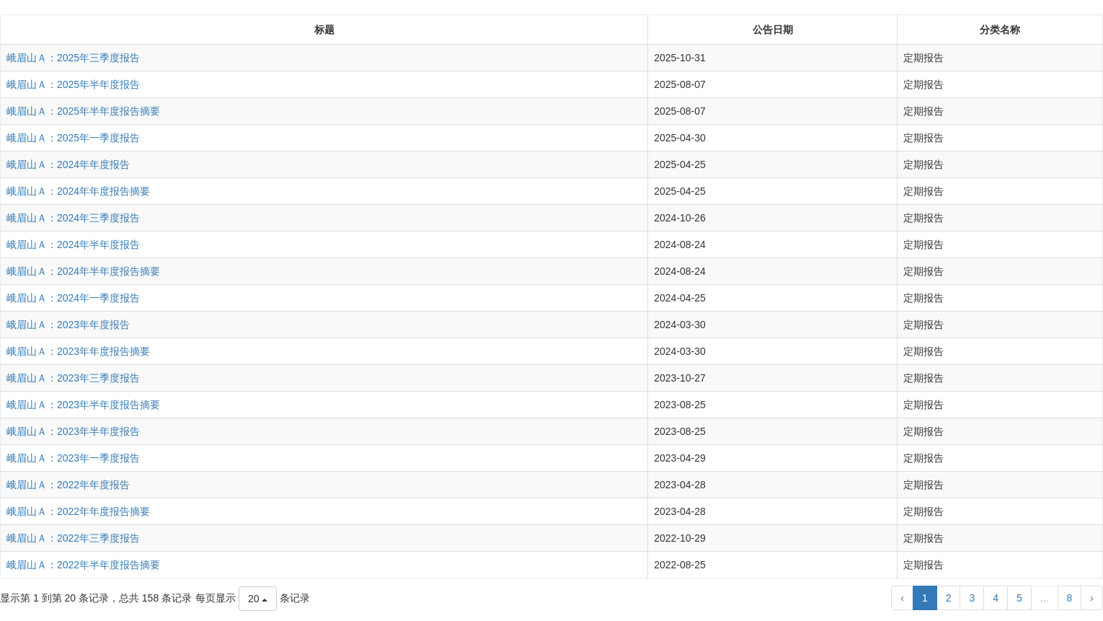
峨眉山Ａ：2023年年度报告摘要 (78, 351)
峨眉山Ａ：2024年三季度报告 (73, 218)
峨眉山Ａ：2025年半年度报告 (73, 84)
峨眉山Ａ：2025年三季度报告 (73, 57)
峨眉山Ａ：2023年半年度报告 (73, 431)
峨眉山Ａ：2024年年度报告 (68, 164)
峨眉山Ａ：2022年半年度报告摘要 (83, 565)
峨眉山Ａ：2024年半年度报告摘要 (83, 271)
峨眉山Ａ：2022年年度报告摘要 (78, 511)
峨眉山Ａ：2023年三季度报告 (73, 378)
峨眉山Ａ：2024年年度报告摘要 (78, 191)
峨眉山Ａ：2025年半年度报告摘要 (83, 111)
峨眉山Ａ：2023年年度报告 (68, 324)
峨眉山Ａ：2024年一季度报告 (73, 298)
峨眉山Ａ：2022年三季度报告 (73, 538)
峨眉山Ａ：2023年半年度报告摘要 (83, 404)
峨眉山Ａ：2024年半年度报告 (73, 244)
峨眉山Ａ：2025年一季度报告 (73, 138)
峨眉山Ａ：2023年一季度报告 (73, 458)
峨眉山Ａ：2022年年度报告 (68, 484)
